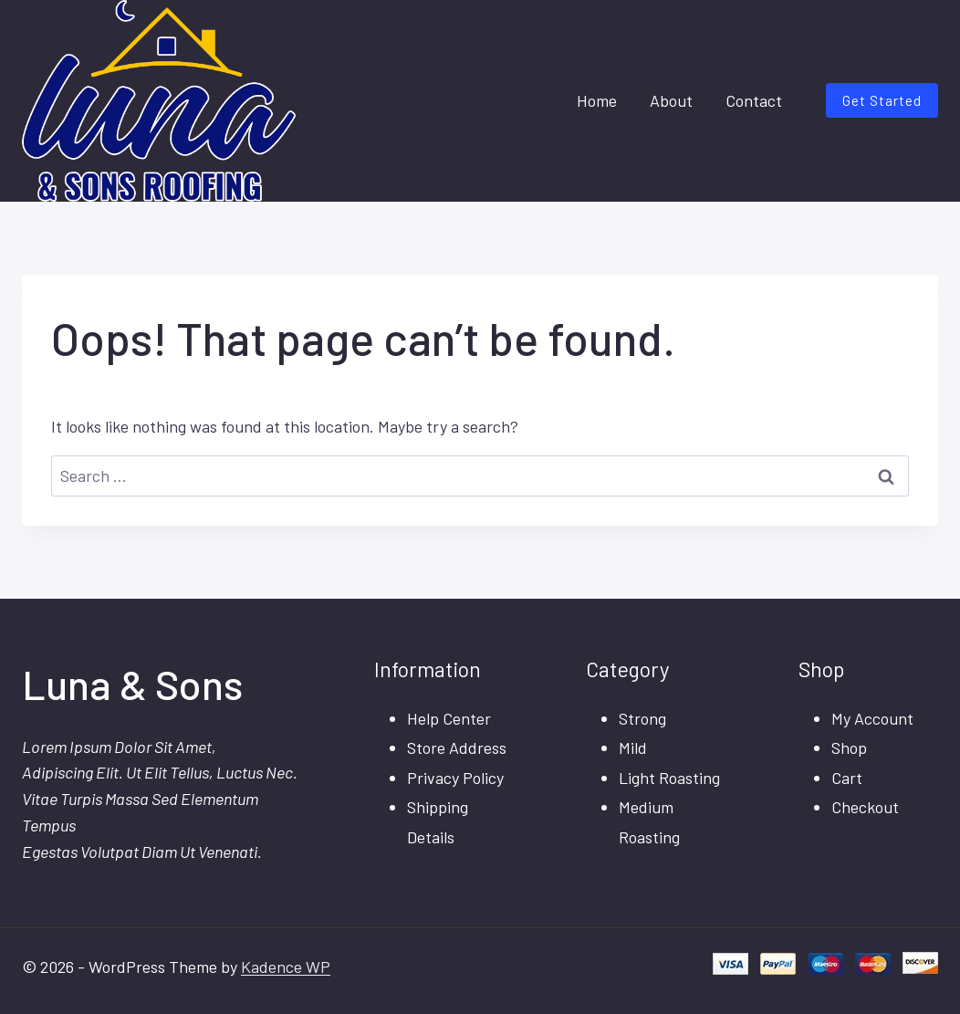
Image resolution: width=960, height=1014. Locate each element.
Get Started (882, 100)
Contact (753, 100)
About (671, 100)
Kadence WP (285, 967)
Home (597, 100)
